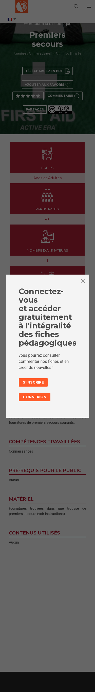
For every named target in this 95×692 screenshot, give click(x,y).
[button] (88, 6)
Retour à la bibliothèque (50, 23)
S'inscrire (33, 382)
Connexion (34, 397)
